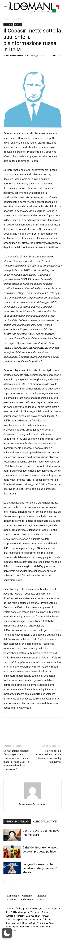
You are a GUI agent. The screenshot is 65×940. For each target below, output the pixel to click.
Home (6, 18)
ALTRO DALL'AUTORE (45, 821)
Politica (18, 24)
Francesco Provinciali (17, 55)
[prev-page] (5, 881)
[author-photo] (32, 799)
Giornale (17, 18)
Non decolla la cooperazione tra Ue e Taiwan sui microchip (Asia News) (49, 756)
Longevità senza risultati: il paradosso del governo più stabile (40, 868)
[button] (7, 933)
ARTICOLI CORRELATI (17, 821)
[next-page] (11, 881)
